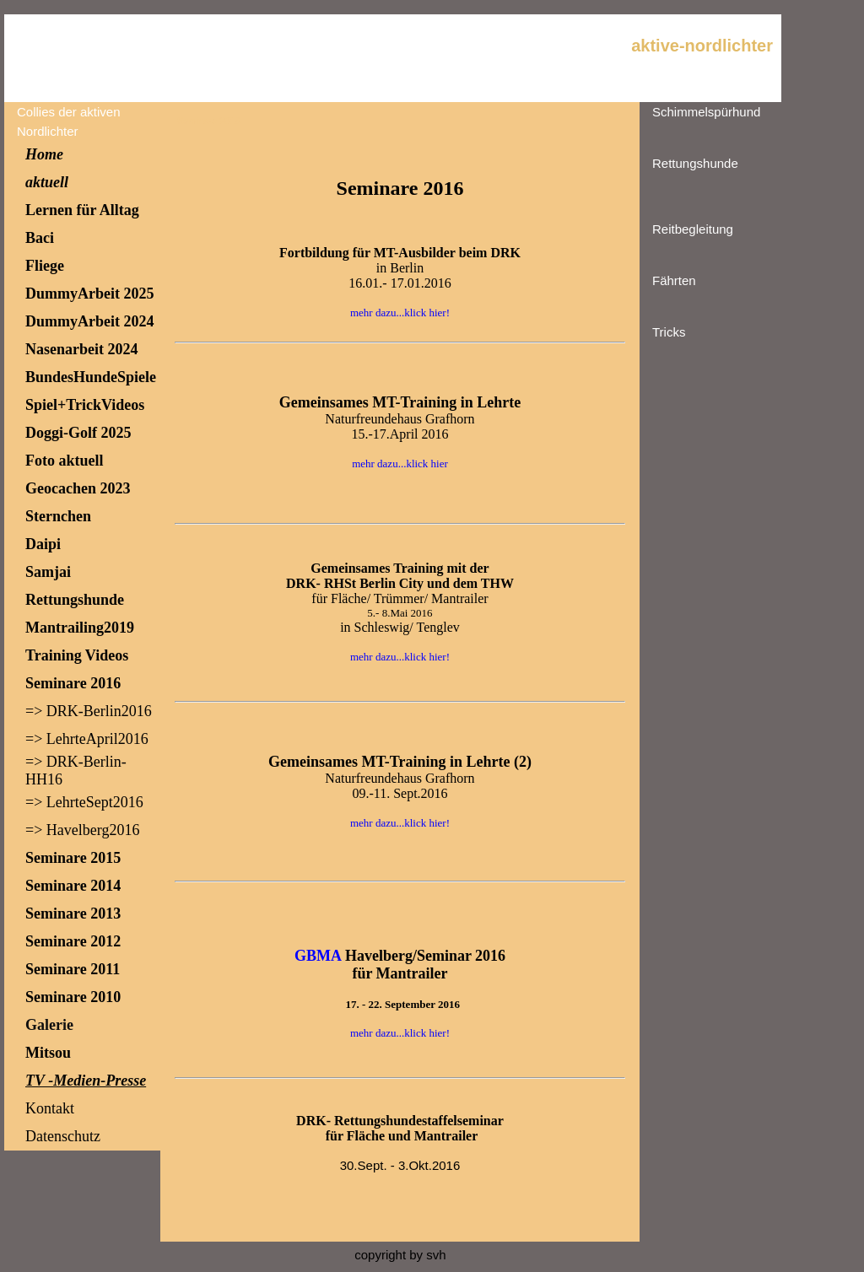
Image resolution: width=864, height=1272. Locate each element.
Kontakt (49, 1108)
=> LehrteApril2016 (86, 738)
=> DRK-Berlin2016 (88, 711)
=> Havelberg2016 (82, 830)
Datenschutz (62, 1136)
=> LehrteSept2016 (84, 802)
